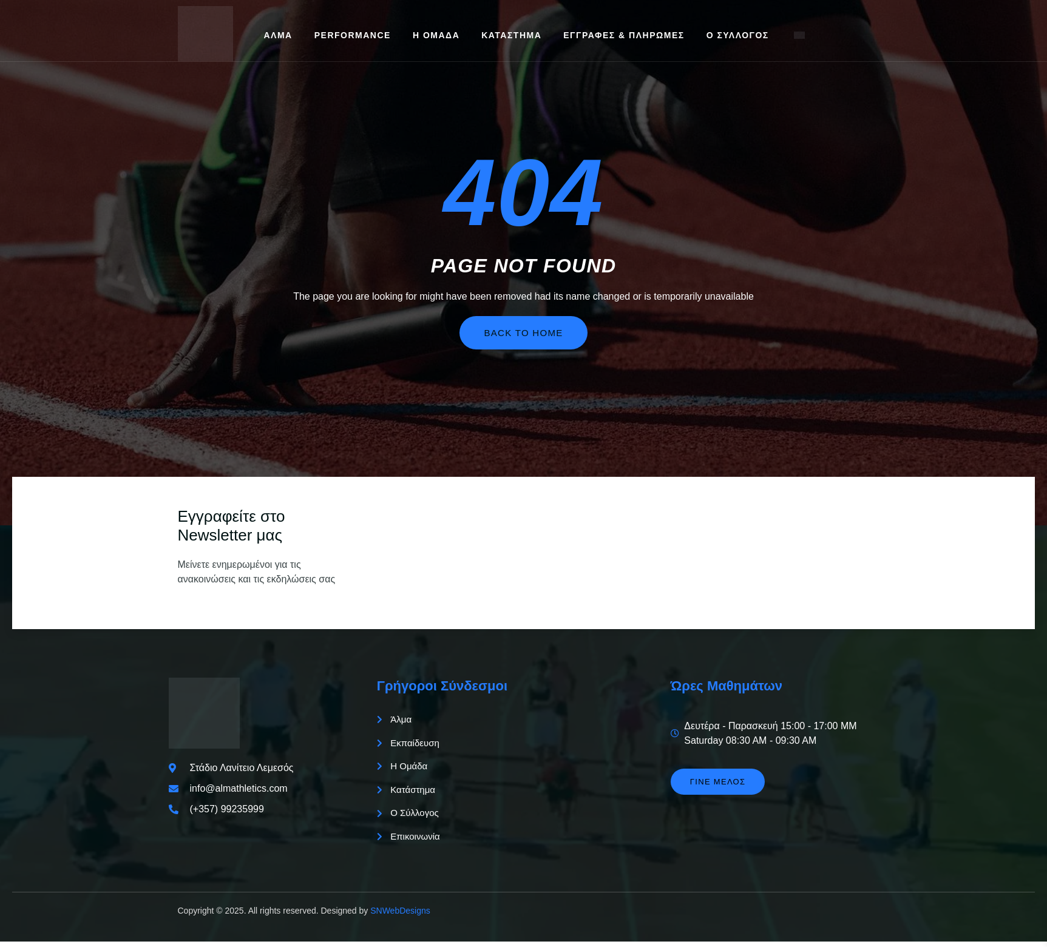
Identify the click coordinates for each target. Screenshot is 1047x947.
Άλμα (278, 35)
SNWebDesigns (400, 916)
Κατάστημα (511, 35)
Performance (352, 35)
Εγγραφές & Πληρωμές (623, 35)
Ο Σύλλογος (737, 35)
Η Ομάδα (436, 35)
